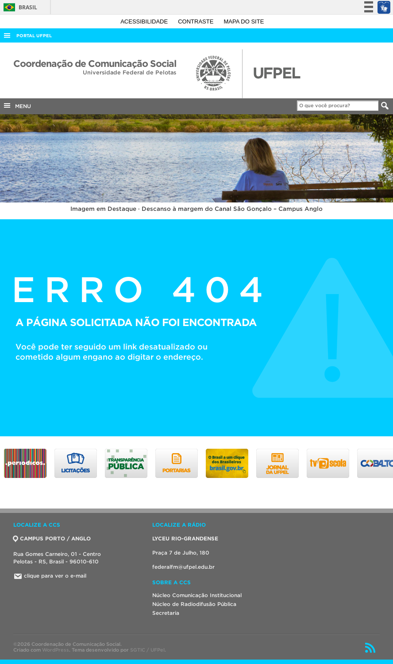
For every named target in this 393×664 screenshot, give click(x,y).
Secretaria (165, 613)
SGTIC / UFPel (147, 649)
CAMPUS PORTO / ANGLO (52, 538)
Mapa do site (244, 21)
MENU (17, 105)
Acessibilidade (145, 21)
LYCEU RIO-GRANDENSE (185, 538)
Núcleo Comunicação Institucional (197, 595)
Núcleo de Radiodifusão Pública (194, 604)
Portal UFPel (34, 35)
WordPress (55, 649)
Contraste (196, 21)
